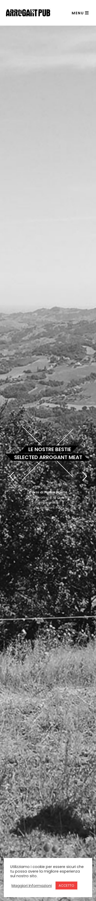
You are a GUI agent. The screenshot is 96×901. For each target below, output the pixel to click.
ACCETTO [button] (66, 885)
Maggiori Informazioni (32, 885)
